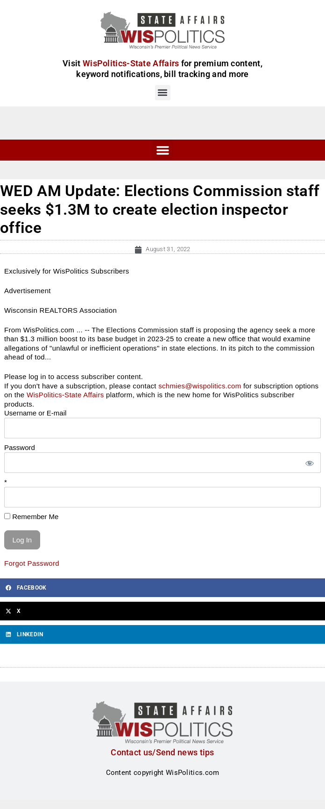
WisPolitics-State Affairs (65, 395)
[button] (162, 92)
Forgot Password (31, 563)
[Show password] (309, 462)
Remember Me (31, 517)
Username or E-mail (35, 413)
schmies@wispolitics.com (199, 386)
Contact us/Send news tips (162, 752)
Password (19, 447)
